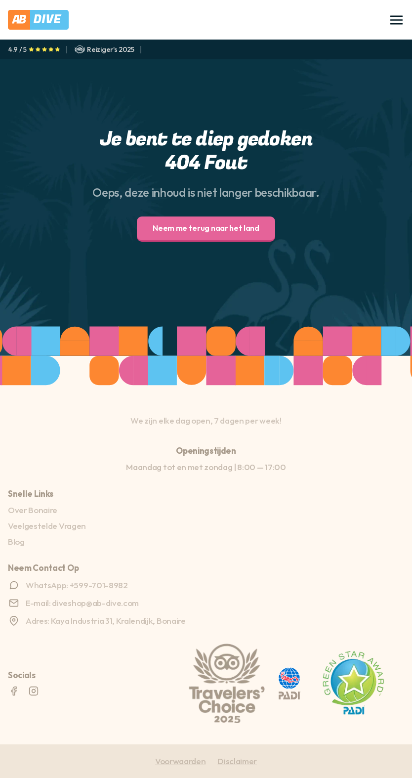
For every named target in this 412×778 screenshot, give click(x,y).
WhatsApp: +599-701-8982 (77, 585)
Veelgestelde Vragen (47, 525)
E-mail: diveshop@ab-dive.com (82, 603)
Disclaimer (237, 761)
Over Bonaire (32, 510)
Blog (16, 541)
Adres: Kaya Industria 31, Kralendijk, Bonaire (106, 620)
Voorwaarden (180, 761)
